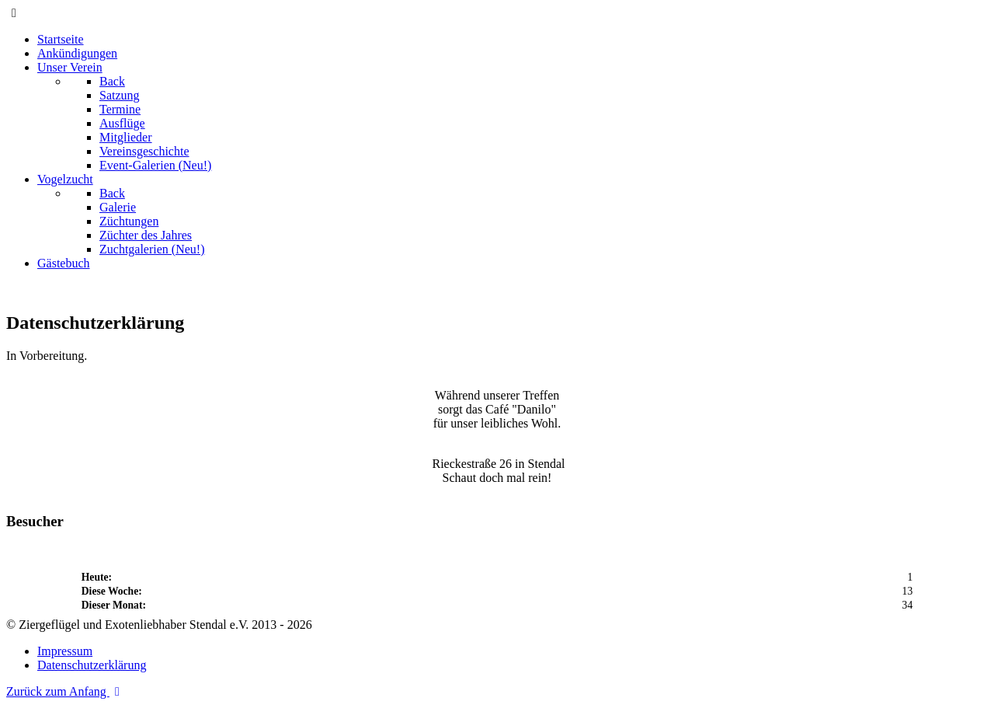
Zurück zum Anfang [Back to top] (65, 691)
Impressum (64, 651)
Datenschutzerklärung (91, 665)
